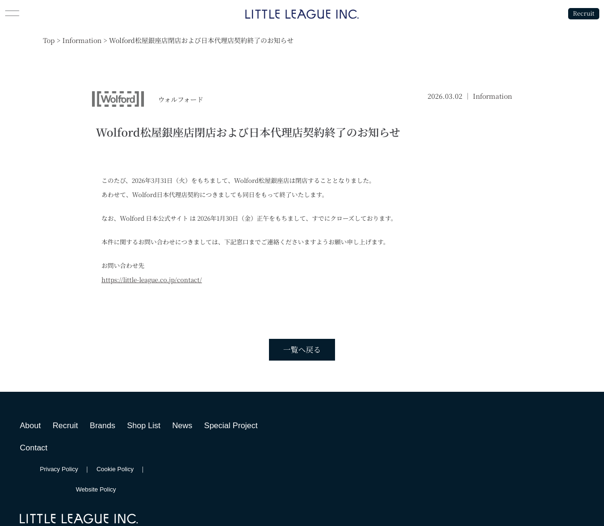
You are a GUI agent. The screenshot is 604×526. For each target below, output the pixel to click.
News (182, 425)
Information (492, 96)
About (30, 425)
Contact (34, 447)
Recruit (582, 13)
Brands (102, 425)
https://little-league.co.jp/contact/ (151, 279)
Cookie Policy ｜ (124, 469)
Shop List (143, 425)
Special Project (231, 425)
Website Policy (96, 489)
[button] (75, 13)
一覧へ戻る (302, 349)
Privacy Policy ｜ (68, 469)
